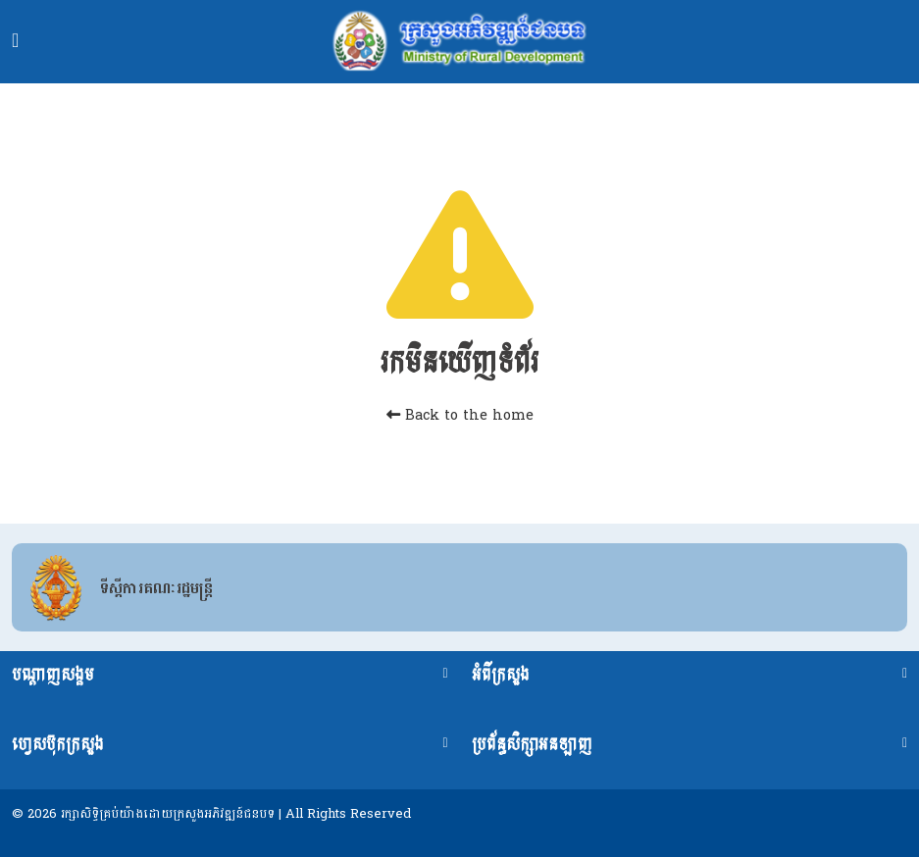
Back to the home (460, 415)
